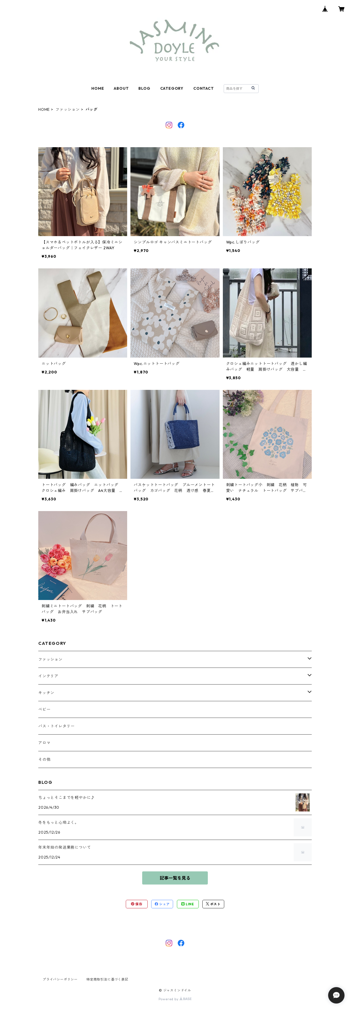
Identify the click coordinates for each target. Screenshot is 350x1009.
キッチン (46, 692)
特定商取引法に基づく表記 (107, 979)
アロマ (44, 742)
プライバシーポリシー (60, 979)
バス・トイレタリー (56, 726)
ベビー (44, 709)
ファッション (68, 109)
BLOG (144, 88)
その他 (44, 759)
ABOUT (121, 88)
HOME (97, 88)
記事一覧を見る (175, 878)
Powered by (175, 999)
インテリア (48, 676)
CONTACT (203, 88)
